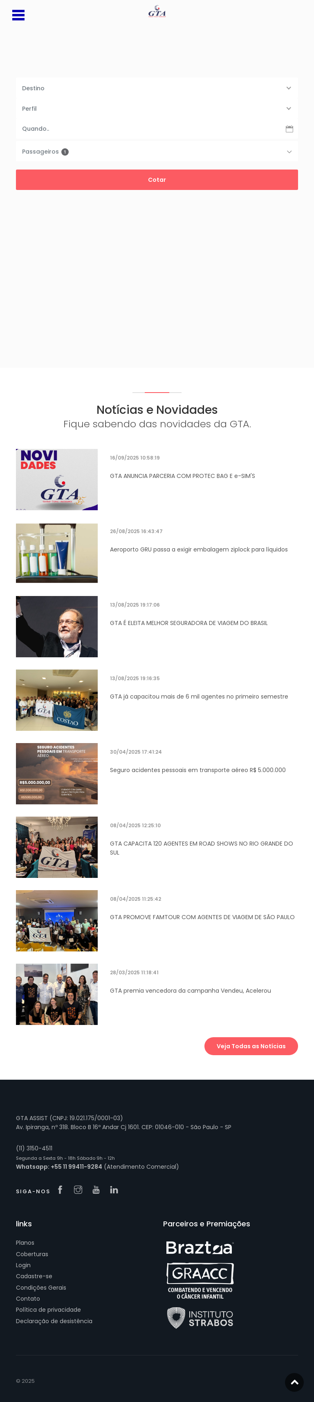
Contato (28, 1299)
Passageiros (45, 151)
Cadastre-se (34, 1276)
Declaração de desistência (54, 1321)
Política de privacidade (48, 1310)
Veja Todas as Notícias (251, 1046)
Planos (25, 1243)
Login (23, 1265)
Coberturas (32, 1254)
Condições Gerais (41, 1288)
